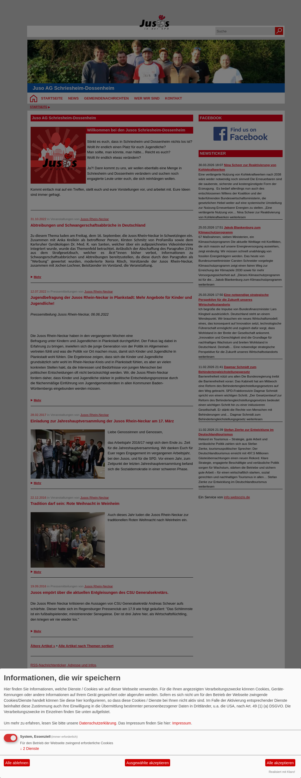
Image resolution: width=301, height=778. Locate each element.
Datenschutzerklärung (97, 723)
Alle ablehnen (16, 763)
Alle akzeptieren (280, 763)
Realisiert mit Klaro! (282, 771)
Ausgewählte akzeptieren (147, 763)
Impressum (181, 723)
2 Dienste (29, 748)
